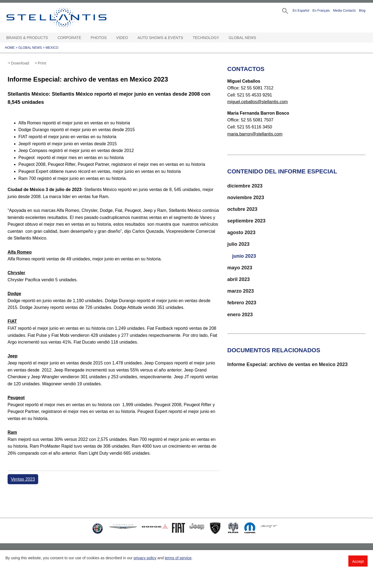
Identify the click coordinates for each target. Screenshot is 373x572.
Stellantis (69, 17)
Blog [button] (362, 10)
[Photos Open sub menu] (109, 38)
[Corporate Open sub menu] (84, 38)
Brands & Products (27, 37)
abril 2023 (238, 279)
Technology (206, 37)
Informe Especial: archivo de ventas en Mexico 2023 (287, 364)
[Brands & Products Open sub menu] (51, 38)
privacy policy (145, 558)
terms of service (178, 558)
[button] (284, 10)
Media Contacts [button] (344, 10)
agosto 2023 (241, 232)
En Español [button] (301, 10)
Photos (99, 37)
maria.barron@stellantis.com (255, 134)
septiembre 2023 (246, 221)
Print (42, 63)
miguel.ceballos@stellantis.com (257, 101)
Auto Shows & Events (160, 37)
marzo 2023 (240, 291)
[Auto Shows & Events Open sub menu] (186, 38)
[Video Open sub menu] (130, 38)
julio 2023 (238, 244)
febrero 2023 (241, 302)
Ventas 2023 (23, 479)
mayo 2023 (239, 267)
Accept (358, 561)
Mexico (52, 48)
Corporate (69, 37)
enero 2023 (240, 314)
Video (122, 37)
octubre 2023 (242, 209)
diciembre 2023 (244, 186)
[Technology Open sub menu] (222, 38)
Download (20, 63)
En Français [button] (321, 10)
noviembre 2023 (245, 197)
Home (10, 48)
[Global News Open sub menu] (259, 38)
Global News (242, 37)
